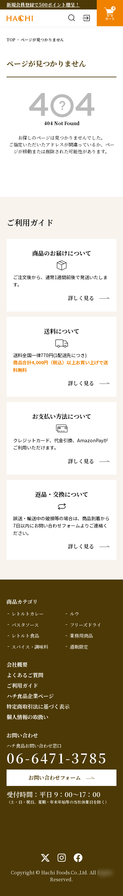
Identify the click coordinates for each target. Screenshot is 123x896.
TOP (11, 39)
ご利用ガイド (22, 685)
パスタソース (25, 624)
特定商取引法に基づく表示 (38, 706)
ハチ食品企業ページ (30, 696)
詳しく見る (81, 298)
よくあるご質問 (25, 675)
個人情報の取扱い (28, 717)
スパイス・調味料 (29, 646)
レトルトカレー (27, 613)
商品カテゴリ (22, 601)
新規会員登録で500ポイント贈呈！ (43, 4)
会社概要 (17, 664)
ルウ (74, 613)
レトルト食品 (25, 635)
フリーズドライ (85, 624)
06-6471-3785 (57, 757)
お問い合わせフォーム (55, 777)
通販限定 (79, 646)
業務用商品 (81, 635)
